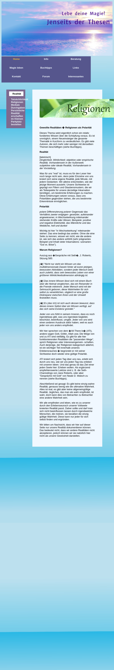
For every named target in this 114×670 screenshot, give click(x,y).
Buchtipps (46, 67)
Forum (46, 76)
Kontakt (16, 76)
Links (76, 67)
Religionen (17, 102)
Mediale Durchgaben (18, 106)
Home (16, 59)
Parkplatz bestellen (16, 123)
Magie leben (16, 67)
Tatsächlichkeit (19, 99)
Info (46, 59)
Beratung (76, 59)
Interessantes (76, 76)
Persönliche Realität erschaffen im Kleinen (18, 114)
